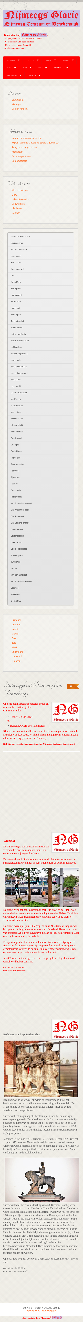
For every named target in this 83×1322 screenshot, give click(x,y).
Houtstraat (15, 308)
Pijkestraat (15, 477)
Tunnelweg (15, 562)
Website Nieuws (20, 190)
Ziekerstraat (16, 601)
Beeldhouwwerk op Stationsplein (27, 725)
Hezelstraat (16, 301)
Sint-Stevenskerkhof (19, 523)
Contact (16, 213)
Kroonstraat (16, 380)
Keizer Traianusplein (20, 341)
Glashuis (15, 275)
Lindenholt (12, 75)
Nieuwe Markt (17, 425)
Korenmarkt (16, 360)
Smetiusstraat (17, 529)
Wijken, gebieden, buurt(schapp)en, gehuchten (35, 142)
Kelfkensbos (16, 347)
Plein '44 (14, 484)
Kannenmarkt (16, 328)
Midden (66, 60)
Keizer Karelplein (18, 334)
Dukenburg (59, 67)
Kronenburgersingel (19, 373)
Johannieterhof (17, 321)
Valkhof (14, 568)
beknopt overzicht (21, 199)
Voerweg (15, 588)
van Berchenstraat (19, 249)
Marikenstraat (17, 406)
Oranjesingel (16, 438)
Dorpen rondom (20, 109)
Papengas (15, 458)
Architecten (17, 151)
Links (14, 194)
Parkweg (15, 471)
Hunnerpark (16, 314)
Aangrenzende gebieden (24, 147)
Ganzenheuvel (17, 269)
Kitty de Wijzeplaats (19, 354)
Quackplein (16, 490)
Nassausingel (17, 419)
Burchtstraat (16, 262)
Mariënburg (16, 399)
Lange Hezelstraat (19, 393)
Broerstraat (16, 256)
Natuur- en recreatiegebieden (27, 138)
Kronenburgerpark (19, 367)
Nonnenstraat (17, 432)
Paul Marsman (43, 1318)
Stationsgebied (17, 536)
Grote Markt (16, 282)
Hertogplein (16, 288)
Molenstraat (16, 412)
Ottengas (15, 445)
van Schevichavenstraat (21, 503)
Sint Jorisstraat (17, 516)
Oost (9, 67)
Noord (48, 60)
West (41, 67)
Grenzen (32, 75)
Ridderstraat (16, 497)
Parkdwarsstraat (18, 464)
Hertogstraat (16, 295)
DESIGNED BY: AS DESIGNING (41, 1311)
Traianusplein (17, 555)
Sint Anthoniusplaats (20, 510)
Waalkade (15, 594)
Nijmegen (11, 60)
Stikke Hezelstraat (19, 549)
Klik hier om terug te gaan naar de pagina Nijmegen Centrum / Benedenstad (39, 744)
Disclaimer (17, 208)
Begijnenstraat (17, 243)
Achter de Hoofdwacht (20, 236)
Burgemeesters (19, 161)
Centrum (30, 60)
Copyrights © (18, 204)
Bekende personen (21, 156)
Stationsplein (16, 542)
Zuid (25, 67)
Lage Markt (16, 386)
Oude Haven (16, 451)
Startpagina (17, 99)
